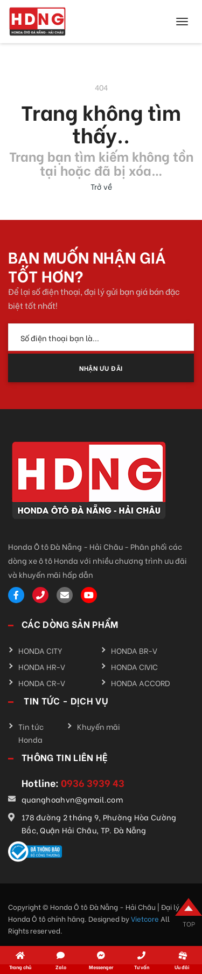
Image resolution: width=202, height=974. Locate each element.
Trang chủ (20, 966)
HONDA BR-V (134, 650)
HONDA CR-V (41, 682)
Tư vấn (141, 966)
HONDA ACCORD (140, 682)
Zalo (60, 966)
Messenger (101, 966)
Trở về (101, 186)
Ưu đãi (182, 966)
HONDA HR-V (41, 666)
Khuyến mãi (98, 726)
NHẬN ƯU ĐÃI (101, 367)
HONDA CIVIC (134, 666)
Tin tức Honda (31, 733)
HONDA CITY (40, 650)
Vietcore (146, 918)
